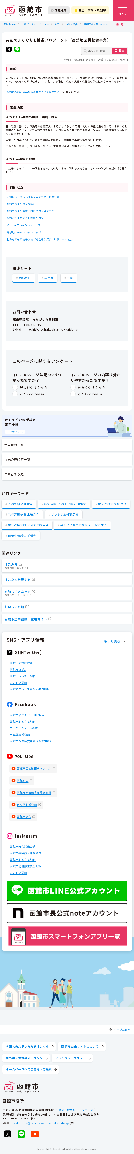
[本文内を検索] (104, 51)
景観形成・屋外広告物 (96, 24)
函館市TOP (9, 24)
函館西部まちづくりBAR (21, 203)
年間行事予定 (14, 474)
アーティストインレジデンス (24, 225)
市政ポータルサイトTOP (35, 24)
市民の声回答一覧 (17, 459)
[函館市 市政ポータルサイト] (23, 10)
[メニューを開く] (123, 10)
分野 (57, 24)
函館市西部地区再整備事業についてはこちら (33, 92)
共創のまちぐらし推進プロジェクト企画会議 (33, 196)
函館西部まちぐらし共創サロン (25, 218)
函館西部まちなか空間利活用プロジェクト (32, 210)
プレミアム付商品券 (64, 514)
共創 (70, 278)
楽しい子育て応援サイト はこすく (83, 525)
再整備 (49, 278)
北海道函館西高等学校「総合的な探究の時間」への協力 (40, 239)
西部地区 (25, 278)
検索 (121, 51)
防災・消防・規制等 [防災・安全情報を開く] (90, 10)
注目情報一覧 (14, 445)
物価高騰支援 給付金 (112, 504)
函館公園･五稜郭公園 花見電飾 (65, 504)
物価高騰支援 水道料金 (23, 514)
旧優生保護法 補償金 (22, 535)
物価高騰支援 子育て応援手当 (28, 525)
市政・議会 (72, 24)
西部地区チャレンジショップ (24, 232)
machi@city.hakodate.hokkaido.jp (51, 329)
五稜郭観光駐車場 (20, 504)
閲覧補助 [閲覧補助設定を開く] (58, 10)
